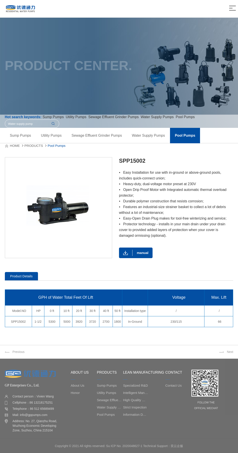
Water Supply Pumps (148, 135)
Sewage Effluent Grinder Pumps (97, 135)
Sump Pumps (20, 135)
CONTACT (173, 372)
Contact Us (173, 385)
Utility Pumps (51, 135)
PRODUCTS (34, 145)
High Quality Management (135, 400)
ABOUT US (80, 372)
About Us (77, 385)
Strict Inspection (135, 407)
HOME (15, 145)
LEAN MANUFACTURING (143, 372)
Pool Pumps (185, 135)
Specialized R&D (135, 385)
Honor (75, 393)
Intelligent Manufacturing (135, 393)
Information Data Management (135, 414)
